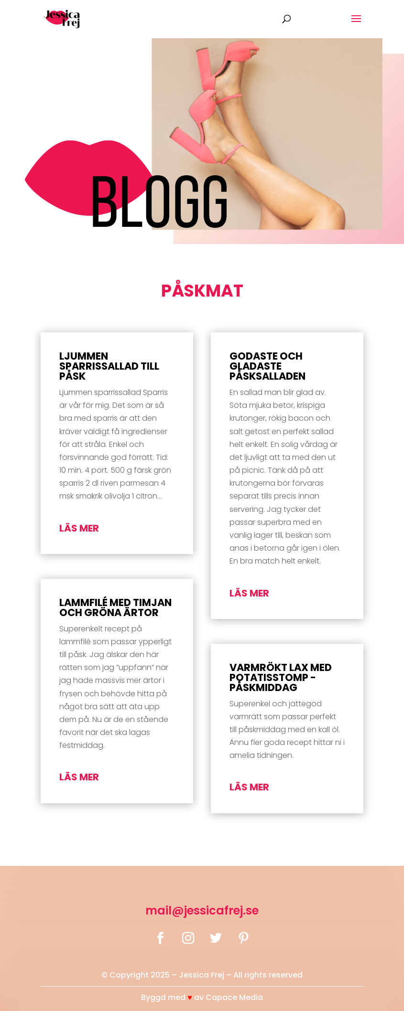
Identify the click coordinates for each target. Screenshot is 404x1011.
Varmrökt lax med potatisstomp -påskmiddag (280, 677)
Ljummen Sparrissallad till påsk (109, 366)
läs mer (79, 528)
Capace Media (234, 997)
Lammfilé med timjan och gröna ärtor (115, 607)
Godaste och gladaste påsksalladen (267, 366)
